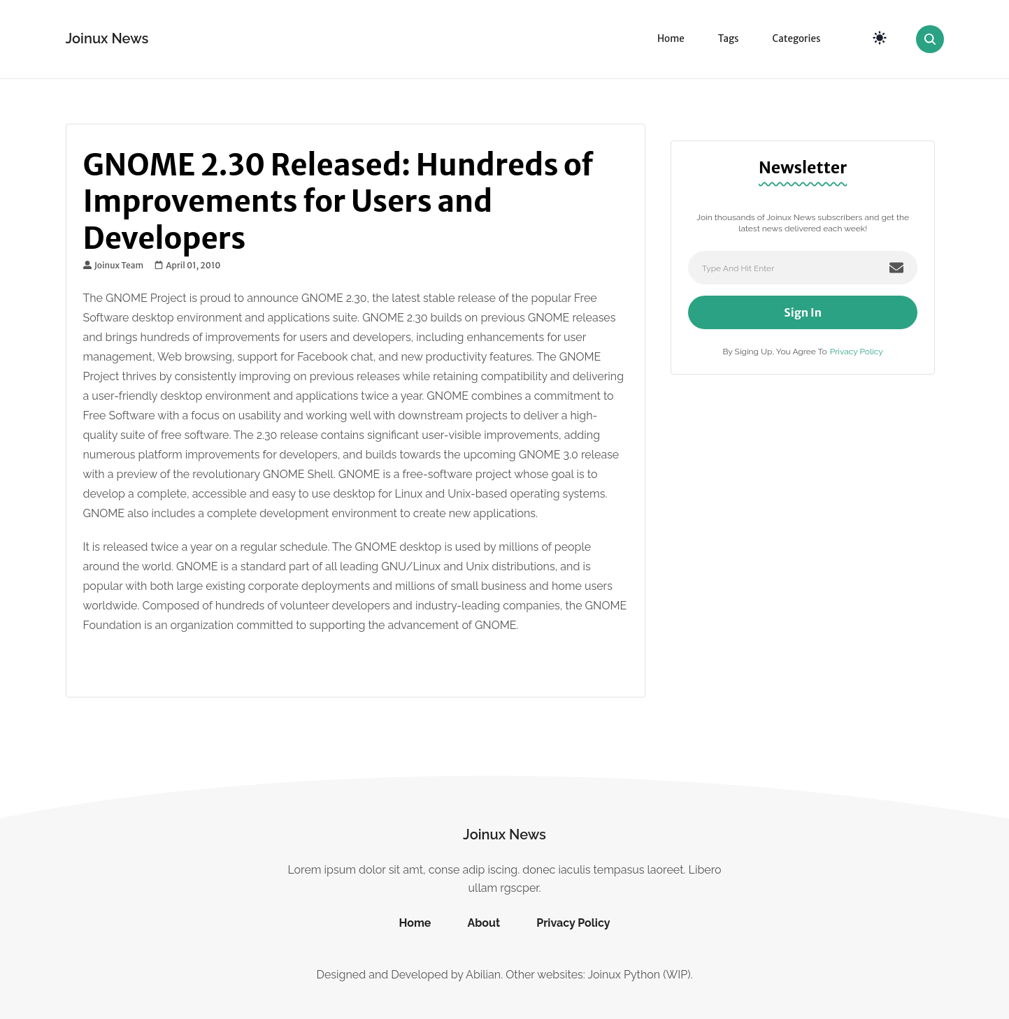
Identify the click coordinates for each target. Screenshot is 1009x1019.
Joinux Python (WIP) (638, 974)
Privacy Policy (856, 351)
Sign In (803, 312)
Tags (728, 39)
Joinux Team (113, 265)
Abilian (483, 974)
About (483, 923)
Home (671, 39)
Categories (797, 39)
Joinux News (107, 38)
